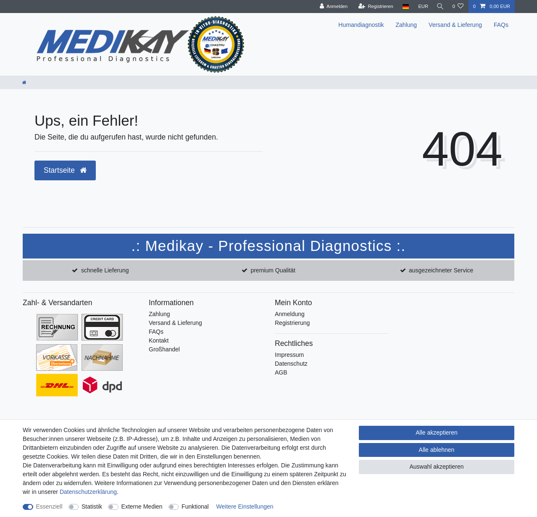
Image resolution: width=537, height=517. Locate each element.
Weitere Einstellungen (245, 506)
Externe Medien (142, 506)
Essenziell (49, 506)
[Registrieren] (374, 6)
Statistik (92, 506)
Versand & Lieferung (455, 24)
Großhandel (164, 349)
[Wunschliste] (458, 6)
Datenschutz (291, 363)
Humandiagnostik (361, 24)
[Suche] (439, 6)
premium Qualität (272, 270)
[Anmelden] (331, 6)
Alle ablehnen (437, 449)
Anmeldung (290, 314)
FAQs (501, 24)
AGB (281, 372)
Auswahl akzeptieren (436, 466)
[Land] (403, 6)
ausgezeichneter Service (441, 270)
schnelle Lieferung (105, 270)
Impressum (289, 354)
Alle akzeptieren (437, 432)
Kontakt (158, 340)
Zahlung (406, 24)
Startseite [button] (65, 170)
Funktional (195, 506)
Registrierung (292, 322)
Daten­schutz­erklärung (88, 491)
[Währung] (421, 6)
